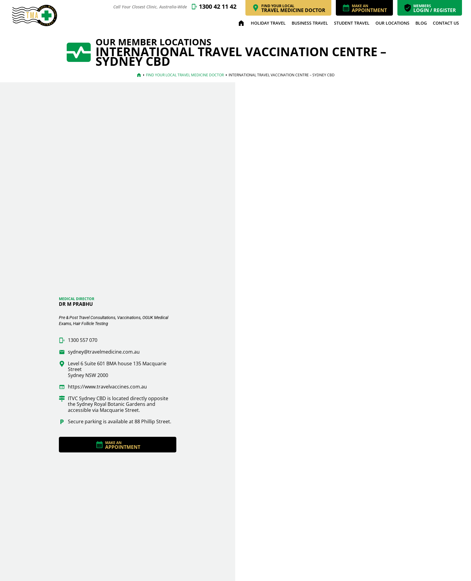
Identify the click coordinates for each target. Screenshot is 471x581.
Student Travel (351, 23)
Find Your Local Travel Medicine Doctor (185, 75)
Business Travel (310, 23)
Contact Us (446, 23)
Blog (421, 23)
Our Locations (392, 23)
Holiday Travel (268, 23)
